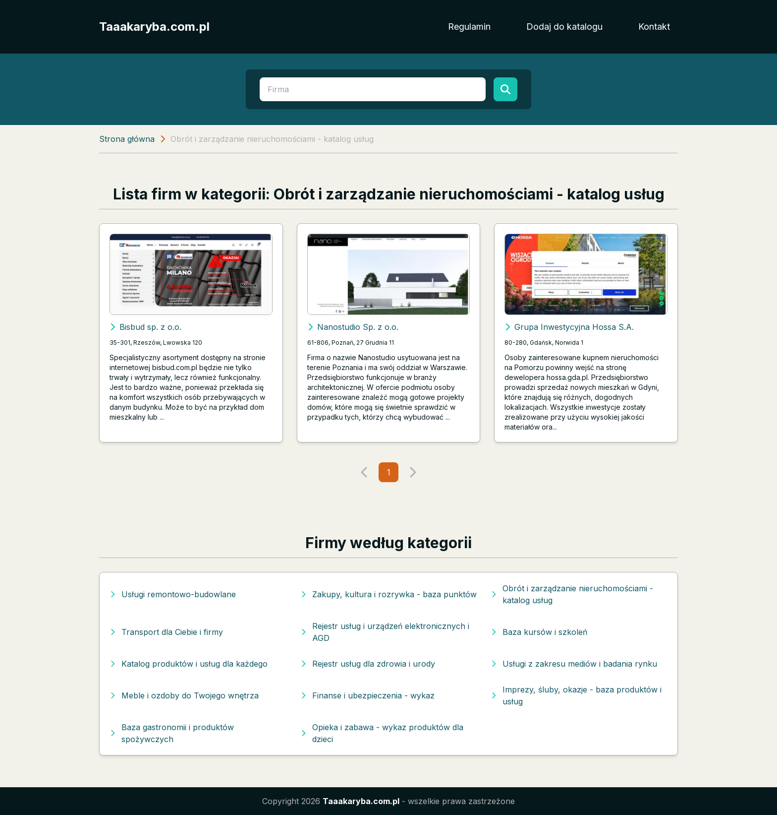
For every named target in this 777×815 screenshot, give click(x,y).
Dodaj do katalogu (564, 26)
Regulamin (469, 26)
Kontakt (654, 26)
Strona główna (127, 139)
